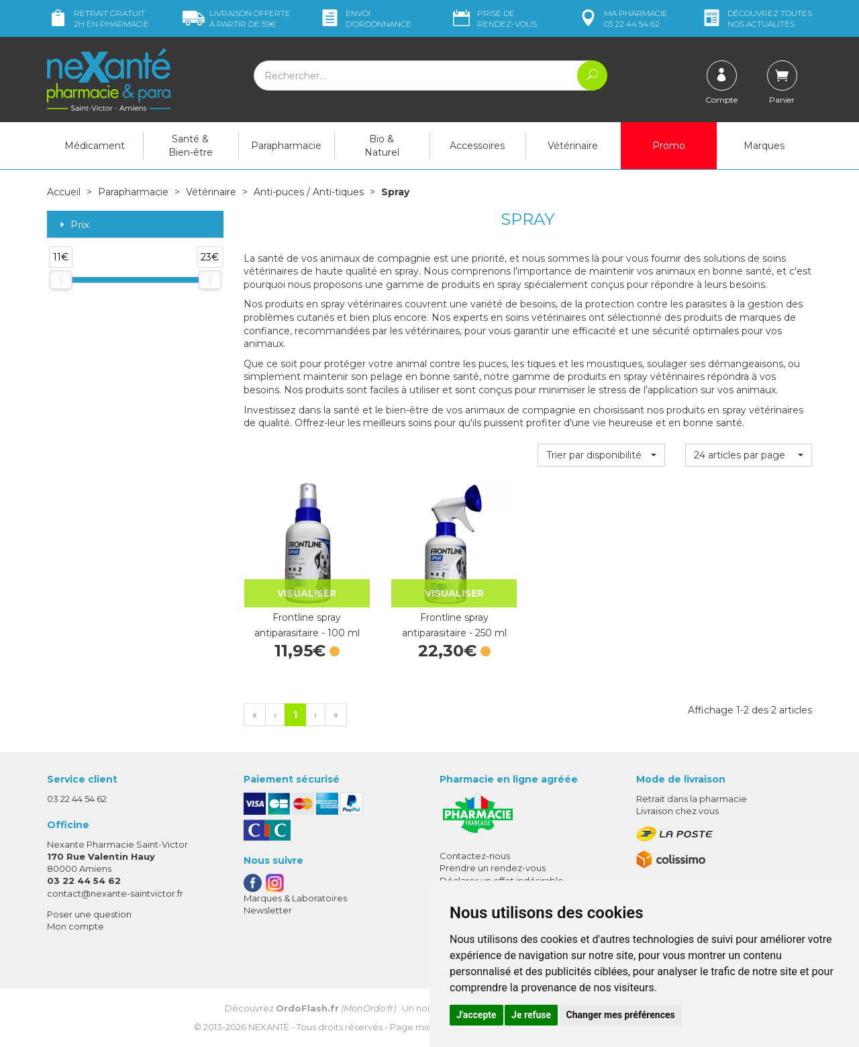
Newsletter (268, 910)
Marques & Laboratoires (295, 898)
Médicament (94, 146)
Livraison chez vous (677, 810)
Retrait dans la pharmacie (691, 798)
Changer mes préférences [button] (620, 1014)
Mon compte (75, 926)
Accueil (64, 192)
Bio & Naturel (381, 145)
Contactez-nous (475, 855)
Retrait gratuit (98, 18)
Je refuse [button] (531, 1014)
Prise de (493, 18)
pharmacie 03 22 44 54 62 (622, 18)
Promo (668, 146)
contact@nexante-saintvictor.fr (115, 893)
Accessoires (477, 146)
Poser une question (89, 914)
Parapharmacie (286, 146)
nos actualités (756, 18)
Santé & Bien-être (190, 145)
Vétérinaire (573, 146)
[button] (601, 455)
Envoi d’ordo (365, 18)
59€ (237, 18)
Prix (73, 225)
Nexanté (268, 1026)
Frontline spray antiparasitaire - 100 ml (307, 624)
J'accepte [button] (476, 1014)
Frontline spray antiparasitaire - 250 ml (454, 624)
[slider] (60, 279)
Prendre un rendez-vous (493, 867)
